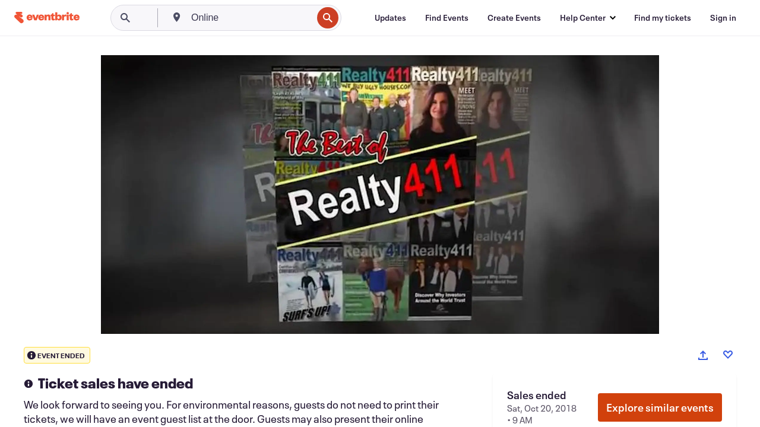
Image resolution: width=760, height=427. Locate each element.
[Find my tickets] (663, 18)
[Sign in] (723, 18)
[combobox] (250, 17)
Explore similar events (660, 407)
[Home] (47, 17)
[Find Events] (447, 18)
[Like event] (728, 354)
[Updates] (390, 18)
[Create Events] (514, 18)
